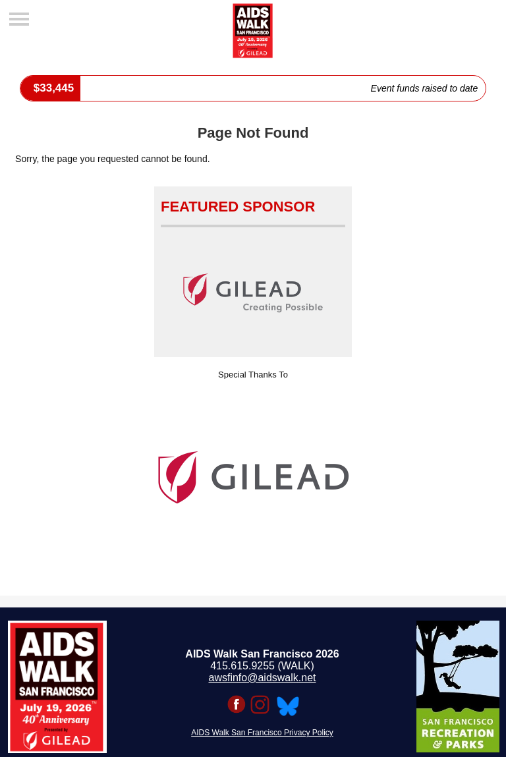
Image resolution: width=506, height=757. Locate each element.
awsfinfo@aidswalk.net (262, 677)
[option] (253, 477)
